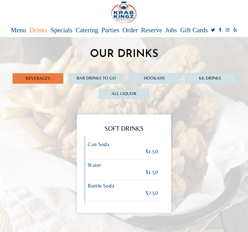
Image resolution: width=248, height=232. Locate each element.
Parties (111, 30)
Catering (87, 30)
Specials (61, 30)
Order (130, 30)
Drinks (38, 30)
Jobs (171, 30)
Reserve (151, 30)
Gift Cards (194, 30)
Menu (18, 30)
